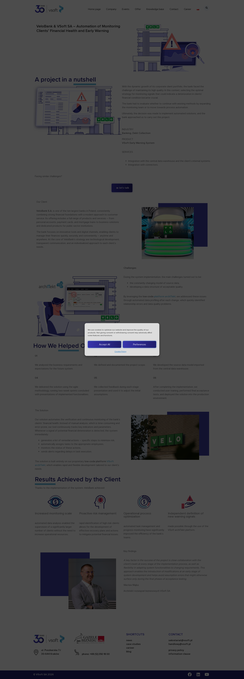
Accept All (104, 344)
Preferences (139, 344)
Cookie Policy (120, 351)
